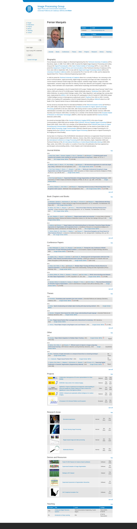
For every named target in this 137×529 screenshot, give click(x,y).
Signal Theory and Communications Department (52, 8)
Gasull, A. (62, 216)
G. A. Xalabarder (52, 359)
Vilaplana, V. (57, 186)
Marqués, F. (90, 155)
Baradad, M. (64, 282)
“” (86, 178)
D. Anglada (51, 256)
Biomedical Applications (69, 419)
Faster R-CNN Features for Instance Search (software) (76, 462)
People (29, 23)
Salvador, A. (58, 201)
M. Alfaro (50, 354)
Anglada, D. (69, 155)
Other (80, 52)
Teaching (29, 30)
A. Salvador (51, 282)
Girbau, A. (62, 274)
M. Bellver (50, 207)
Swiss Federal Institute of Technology (83, 66)
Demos (29, 28)
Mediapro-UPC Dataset (68, 473)
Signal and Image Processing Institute (90, 70)
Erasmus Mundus (103, 115)
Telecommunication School (95, 104)
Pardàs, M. (77, 256)
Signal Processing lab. (61, 66)
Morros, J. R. (63, 164)
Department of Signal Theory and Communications (68, 68)
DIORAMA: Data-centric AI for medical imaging (71, 383)
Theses (74, 52)
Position (84, 27)
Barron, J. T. (65, 169)
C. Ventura (50, 186)
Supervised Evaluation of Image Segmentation (74, 466)
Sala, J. (56, 256)
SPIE (88, 120)
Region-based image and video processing (74, 440)
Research (94, 52)
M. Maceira (51, 164)
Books (57, 52)
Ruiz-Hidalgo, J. (71, 164)
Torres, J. (73, 207)
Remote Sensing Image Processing (72, 429)
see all (111, 192)
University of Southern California (56, 72)
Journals (51, 52)
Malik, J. (80, 169)
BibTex (66, 159)
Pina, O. (74, 155)
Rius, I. (63, 266)
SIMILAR (97, 99)
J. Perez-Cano (51, 155)
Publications (30, 24)
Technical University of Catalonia (98, 62)
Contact (29, 32)
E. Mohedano (51, 201)
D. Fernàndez (51, 298)
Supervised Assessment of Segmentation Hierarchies (76, 482)
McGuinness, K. (66, 201)
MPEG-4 (63, 95)
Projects (29, 26)
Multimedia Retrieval (68, 449)
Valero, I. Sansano (60, 155)
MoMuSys (95, 91)
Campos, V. (70, 282)
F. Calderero (51, 225)
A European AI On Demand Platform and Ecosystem (72, 401)
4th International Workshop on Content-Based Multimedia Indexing (82, 142)
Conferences (65, 52)
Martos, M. (56, 231)
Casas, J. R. (64, 247)
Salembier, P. (80, 155)
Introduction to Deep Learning (62, 515)
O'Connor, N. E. (91, 362)
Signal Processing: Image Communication (63, 128)
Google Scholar (60, 159)
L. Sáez (50, 247)
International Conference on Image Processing (63, 140)
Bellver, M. (56, 274)
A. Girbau (50, 266)
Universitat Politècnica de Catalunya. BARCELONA (54, 10)
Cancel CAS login (32, 59)
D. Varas (50, 320)
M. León (50, 216)
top (112, 150)
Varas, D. (56, 164)
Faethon (88, 97)
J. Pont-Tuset (51, 169)
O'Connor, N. (82, 201)
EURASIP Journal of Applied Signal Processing (92, 122)
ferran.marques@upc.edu (98, 30)
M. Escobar (51, 338)
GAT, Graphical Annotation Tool (70, 492)
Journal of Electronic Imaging (77, 120)
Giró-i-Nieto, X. (64, 186)
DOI (55, 159)
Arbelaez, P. (58, 169)
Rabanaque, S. (56, 247)
